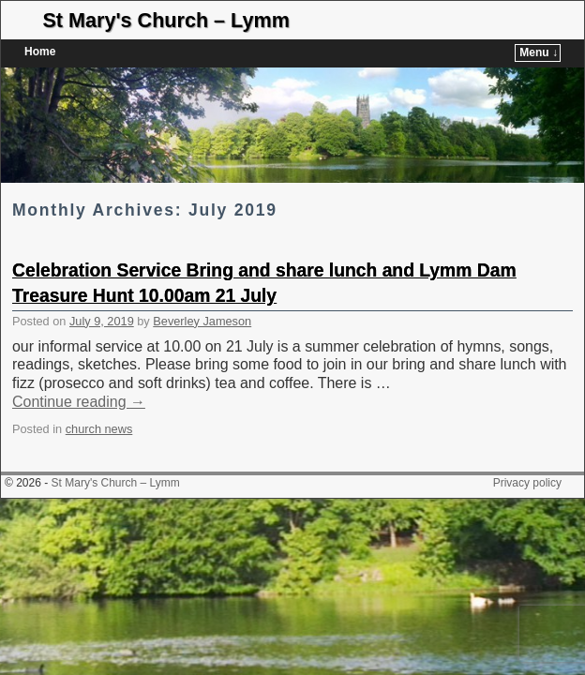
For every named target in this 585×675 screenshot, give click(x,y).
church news (99, 401)
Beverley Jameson (202, 293)
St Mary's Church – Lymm (166, 20)
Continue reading (78, 374)
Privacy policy (527, 454)
